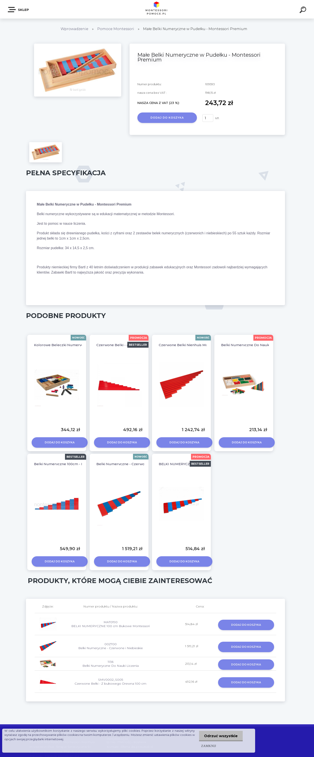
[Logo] (157, 9)
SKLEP (18, 9)
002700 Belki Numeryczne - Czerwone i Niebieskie (110, 646)
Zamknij (207, 745)
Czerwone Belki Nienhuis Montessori (190, 345)
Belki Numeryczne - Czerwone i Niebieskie (132, 464)
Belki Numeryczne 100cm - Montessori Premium (75, 464)
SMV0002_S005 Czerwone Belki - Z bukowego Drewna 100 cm (110, 682)
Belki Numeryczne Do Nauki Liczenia (252, 345)
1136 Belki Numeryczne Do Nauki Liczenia (110, 664)
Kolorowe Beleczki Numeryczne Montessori (71, 345)
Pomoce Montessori (115, 29)
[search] (303, 10)
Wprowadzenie (74, 29)
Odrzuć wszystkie (220, 736)
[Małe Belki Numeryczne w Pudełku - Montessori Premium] (77, 45)
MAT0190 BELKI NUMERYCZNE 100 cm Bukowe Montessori (110, 624)
